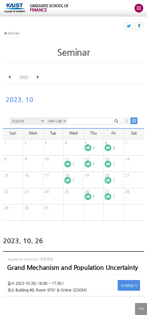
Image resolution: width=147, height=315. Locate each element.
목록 (125, 120)
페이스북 (139, 26)
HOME (5, 33)
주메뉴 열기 (138, 8)
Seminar (13, 33)
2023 (24, 77)
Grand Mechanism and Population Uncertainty (72, 267)
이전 (9, 77)
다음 (38, 77)
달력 (133, 120)
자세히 (129, 286)
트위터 (129, 26)
